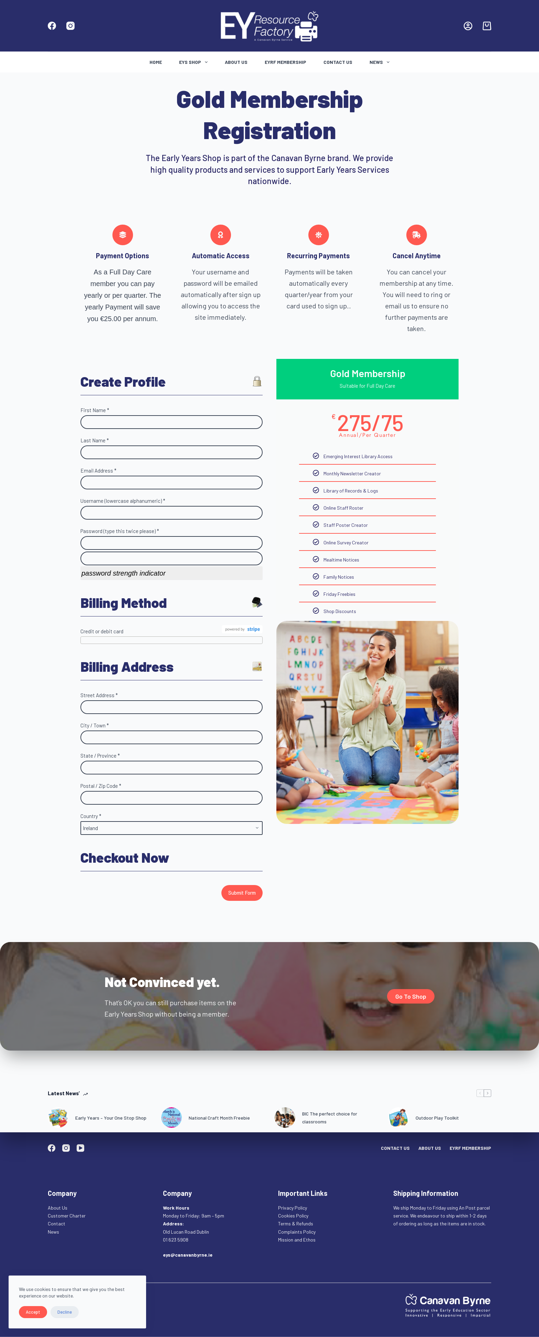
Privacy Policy (292, 1208)
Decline (64, 1312)
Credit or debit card (101, 631)
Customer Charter (67, 1216)
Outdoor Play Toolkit (437, 1118)
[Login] (468, 26)
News (381, 62)
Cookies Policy (293, 1216)
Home (156, 62)
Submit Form (242, 893)
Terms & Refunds (295, 1223)
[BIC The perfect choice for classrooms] (285, 1117)
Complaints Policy (297, 1231)
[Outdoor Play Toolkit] (398, 1117)
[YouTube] (80, 1148)
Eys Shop (194, 62)
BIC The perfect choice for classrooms (329, 1117)
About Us (236, 62)
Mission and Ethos (297, 1239)
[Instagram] (70, 26)
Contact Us (337, 62)
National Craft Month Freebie (219, 1118)
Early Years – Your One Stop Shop (110, 1118)
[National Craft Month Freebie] (171, 1117)
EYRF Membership (285, 62)
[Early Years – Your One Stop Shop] (58, 1117)
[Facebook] (52, 26)
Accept (33, 1312)
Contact (57, 1223)
